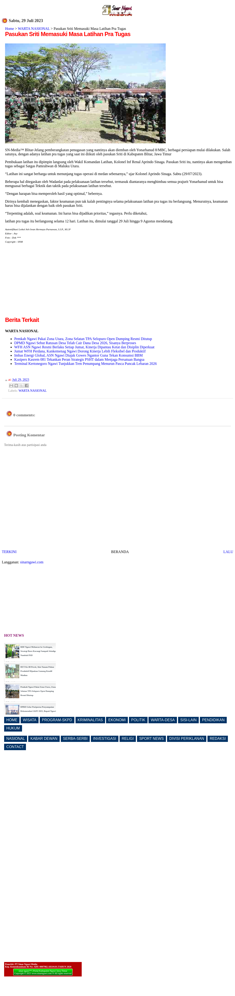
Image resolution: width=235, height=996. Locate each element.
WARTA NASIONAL (34, 29)
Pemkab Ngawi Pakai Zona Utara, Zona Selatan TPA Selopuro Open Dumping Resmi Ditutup (83, 339)
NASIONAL (15, 739)
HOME (11, 720)
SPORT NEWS (151, 739)
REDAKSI (218, 739)
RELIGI (128, 739)
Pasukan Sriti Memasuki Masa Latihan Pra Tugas (67, 34)
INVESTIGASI (104, 739)
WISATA (29, 720)
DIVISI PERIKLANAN (186, 739)
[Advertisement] (43, 283)
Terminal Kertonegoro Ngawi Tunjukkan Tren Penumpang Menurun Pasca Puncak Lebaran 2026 (85, 364)
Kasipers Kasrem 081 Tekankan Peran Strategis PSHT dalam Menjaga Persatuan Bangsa (79, 359)
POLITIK (138, 720)
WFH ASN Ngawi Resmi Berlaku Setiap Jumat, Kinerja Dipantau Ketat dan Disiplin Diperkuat (84, 347)
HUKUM (13, 728)
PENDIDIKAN (213, 720)
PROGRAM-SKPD (57, 720)
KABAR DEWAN (44, 739)
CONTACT (15, 747)
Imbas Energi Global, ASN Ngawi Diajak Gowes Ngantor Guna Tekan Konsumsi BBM (78, 355)
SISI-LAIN (188, 720)
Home (9, 29)
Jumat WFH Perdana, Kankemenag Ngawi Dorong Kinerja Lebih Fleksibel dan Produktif (79, 351)
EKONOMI (117, 720)
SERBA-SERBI (75, 739)
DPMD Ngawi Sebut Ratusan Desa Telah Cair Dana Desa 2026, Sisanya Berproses (75, 343)
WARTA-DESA (163, 720)
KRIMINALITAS (90, 720)
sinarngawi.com (32, 562)
